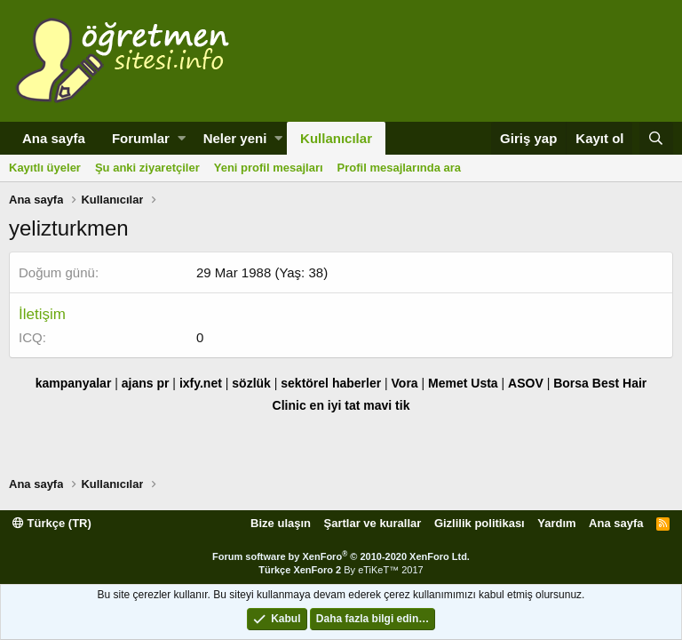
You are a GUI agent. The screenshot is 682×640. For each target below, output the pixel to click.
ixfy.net (200, 383)
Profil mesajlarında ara (399, 167)
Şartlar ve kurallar (373, 523)
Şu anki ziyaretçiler (147, 167)
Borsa (571, 383)
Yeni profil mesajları (268, 167)
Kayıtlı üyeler (45, 167)
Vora (405, 383)
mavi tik (386, 405)
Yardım (556, 523)
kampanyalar (74, 383)
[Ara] (656, 138)
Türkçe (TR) (51, 523)
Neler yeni (235, 138)
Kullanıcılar (336, 138)
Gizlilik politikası (479, 523)
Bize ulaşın (280, 523)
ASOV (525, 383)
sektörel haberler (331, 383)
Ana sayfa (53, 138)
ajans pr (146, 383)
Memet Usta (463, 383)
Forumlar (141, 138)
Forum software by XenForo (341, 556)
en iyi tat (335, 405)
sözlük (251, 383)
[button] (181, 138)
